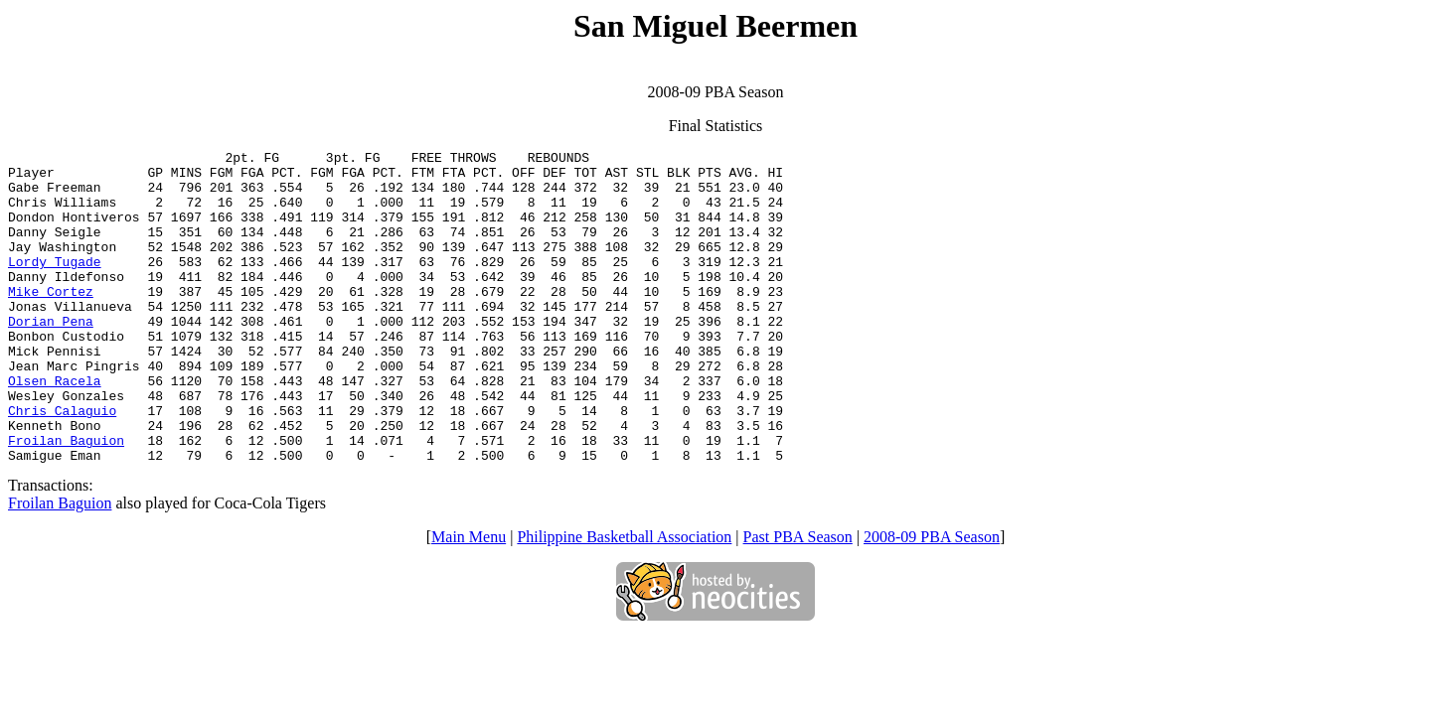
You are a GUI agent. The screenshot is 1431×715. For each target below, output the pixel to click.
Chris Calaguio (62, 464)
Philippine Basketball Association (624, 599)
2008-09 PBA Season (932, 599)
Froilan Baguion (66, 499)
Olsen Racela (54, 428)
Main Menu (468, 599)
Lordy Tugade (54, 285)
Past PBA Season (798, 599)
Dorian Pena (50, 356)
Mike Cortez (50, 321)
